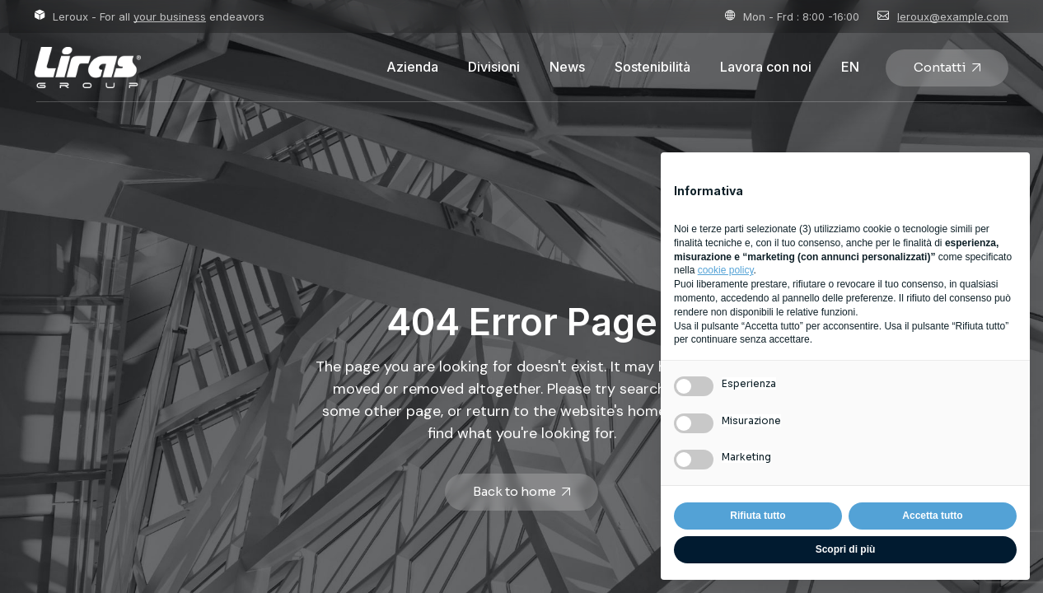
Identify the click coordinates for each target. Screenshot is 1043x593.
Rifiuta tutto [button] (757, 515)
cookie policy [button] (726, 270)
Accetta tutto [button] (932, 515)
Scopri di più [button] (846, 549)
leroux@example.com (952, 16)
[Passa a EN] (850, 67)
